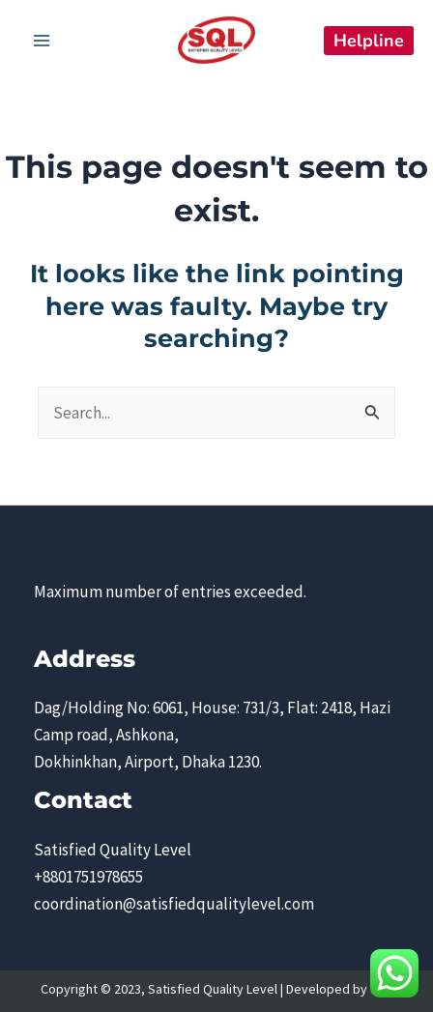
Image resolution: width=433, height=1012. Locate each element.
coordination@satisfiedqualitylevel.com (174, 903)
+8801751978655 (88, 876)
